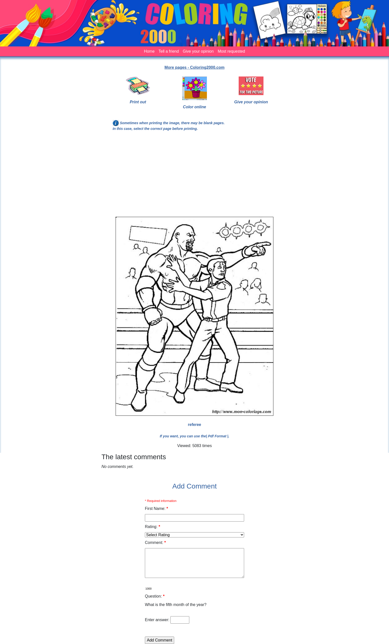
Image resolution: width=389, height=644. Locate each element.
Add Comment (194, 486)
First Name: (156, 508)
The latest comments (133, 457)
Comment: (155, 542)
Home (149, 51)
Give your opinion (198, 51)
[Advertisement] (194, 176)
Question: (154, 596)
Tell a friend (169, 51)
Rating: (152, 527)
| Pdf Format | (217, 436)
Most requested (231, 51)
